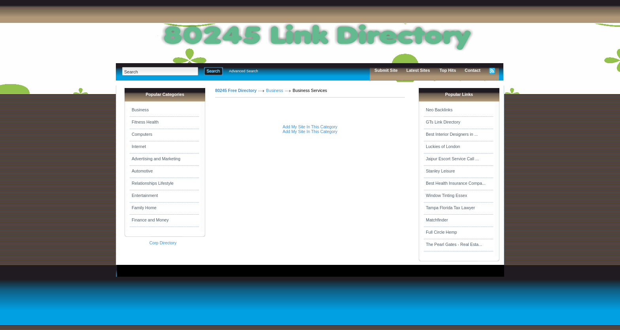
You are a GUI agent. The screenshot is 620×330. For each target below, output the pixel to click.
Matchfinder (437, 220)
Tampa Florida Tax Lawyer (450, 207)
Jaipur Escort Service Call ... (452, 158)
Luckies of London (443, 146)
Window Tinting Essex (446, 195)
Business (140, 109)
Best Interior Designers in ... (452, 134)
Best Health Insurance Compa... (456, 183)
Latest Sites (418, 70)
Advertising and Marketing (156, 158)
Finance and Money (150, 220)
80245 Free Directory (236, 90)
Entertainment (145, 195)
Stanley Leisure (440, 171)
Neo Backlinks (439, 109)
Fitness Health (145, 122)
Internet (139, 146)
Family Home (144, 207)
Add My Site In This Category (310, 126)
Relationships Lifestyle (153, 183)
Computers (142, 134)
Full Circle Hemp (441, 232)
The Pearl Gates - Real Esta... (454, 244)
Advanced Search (243, 71)
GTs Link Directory (443, 122)
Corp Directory (163, 242)
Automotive (142, 171)
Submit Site (386, 70)
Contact (472, 70)
